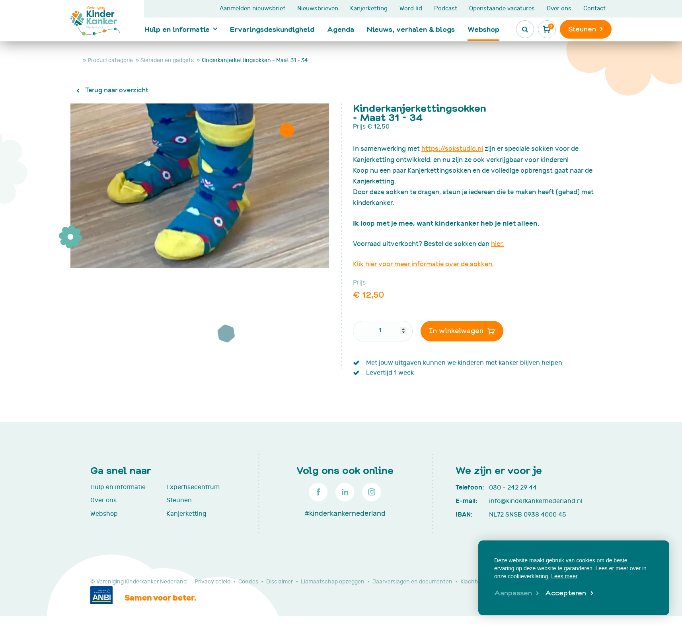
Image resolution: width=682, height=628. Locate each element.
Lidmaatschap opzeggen (332, 581)
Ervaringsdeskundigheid (272, 29)
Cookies (248, 581)
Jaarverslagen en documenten (412, 581)
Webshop (483, 29)
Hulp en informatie (177, 29)
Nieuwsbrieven (317, 8)
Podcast (445, 8)
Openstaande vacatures (502, 8)
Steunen (179, 500)
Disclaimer (279, 581)
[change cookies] (516, 593)
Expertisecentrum (193, 487)
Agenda (340, 29)
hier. (497, 244)
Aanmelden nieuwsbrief (252, 8)
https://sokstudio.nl (452, 149)
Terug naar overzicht (116, 90)
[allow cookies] (569, 593)
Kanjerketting (369, 8)
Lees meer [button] (564, 576)
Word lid (410, 8)
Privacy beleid (212, 581)
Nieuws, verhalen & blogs (411, 29)
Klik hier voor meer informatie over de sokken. (423, 264)
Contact (594, 8)
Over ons (559, 8)
